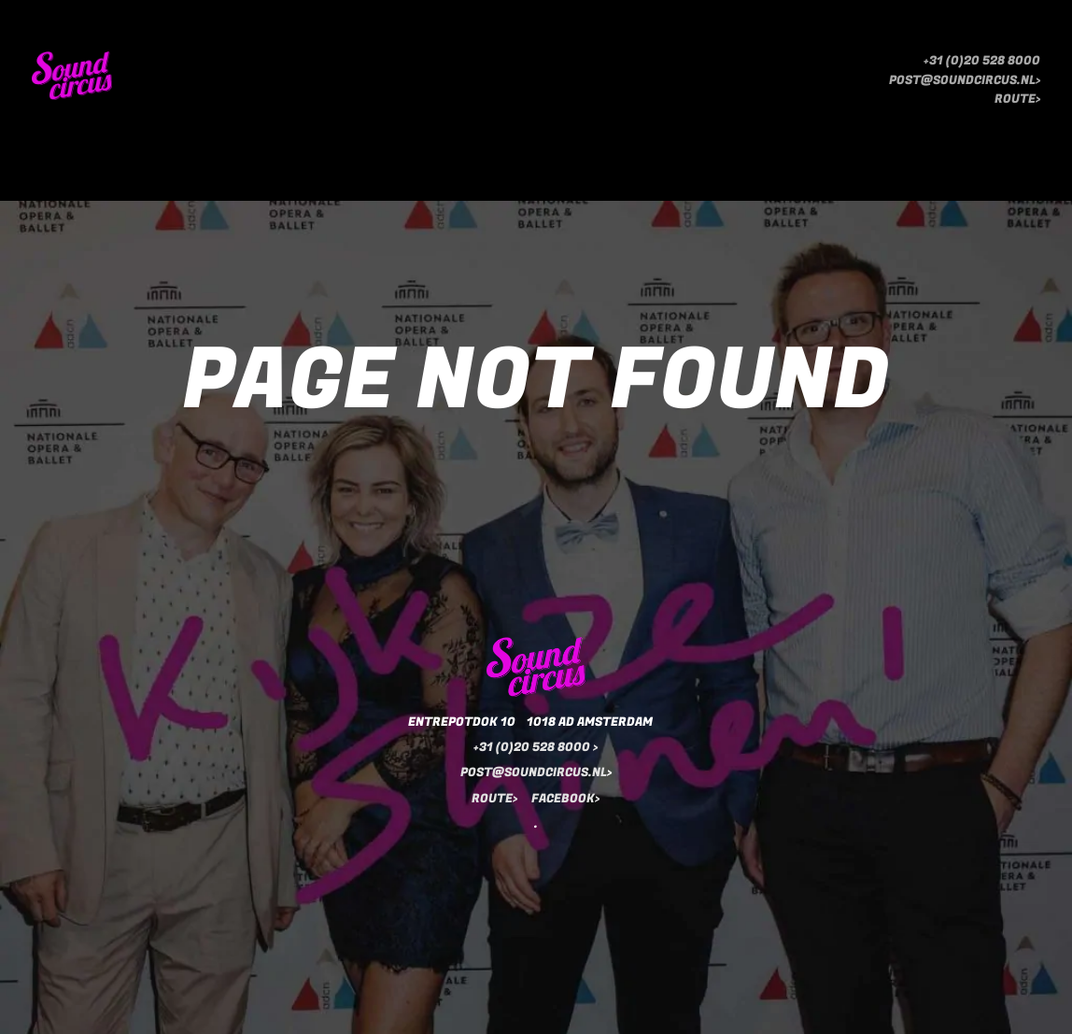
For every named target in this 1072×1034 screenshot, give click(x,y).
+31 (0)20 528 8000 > (535, 747)
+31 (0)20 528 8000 (982, 60)
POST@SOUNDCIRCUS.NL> (964, 80)
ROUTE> (1017, 99)
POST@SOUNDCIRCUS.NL (533, 772)
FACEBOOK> (565, 798)
